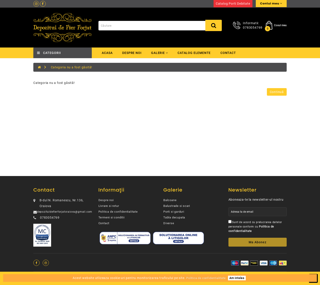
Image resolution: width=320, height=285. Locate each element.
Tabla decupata (174, 217)
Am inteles (236, 278)
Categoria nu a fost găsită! (71, 67)
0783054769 (252, 27)
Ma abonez (257, 242)
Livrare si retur (108, 206)
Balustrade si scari (176, 206)
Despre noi (132, 53)
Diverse (168, 223)
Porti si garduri (173, 211)
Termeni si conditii (111, 217)
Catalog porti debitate (233, 3)
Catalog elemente (195, 53)
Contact (230, 53)
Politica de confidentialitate (118, 211)
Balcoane (169, 200)
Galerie (160, 53)
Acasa (107, 53)
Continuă (277, 92)
